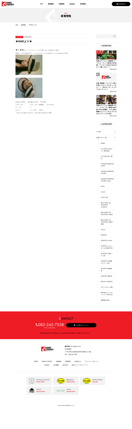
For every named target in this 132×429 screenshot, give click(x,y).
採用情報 (68, 382)
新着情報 (23, 25)
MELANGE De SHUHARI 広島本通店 (106, 239)
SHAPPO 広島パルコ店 (106, 274)
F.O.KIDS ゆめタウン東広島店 (106, 165)
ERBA (102, 158)
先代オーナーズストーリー (80, 385)
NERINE (103, 253)
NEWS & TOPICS (47, 382)
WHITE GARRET (106, 301)
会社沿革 (65, 385)
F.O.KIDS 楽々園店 (106, 172)
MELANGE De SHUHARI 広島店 (106, 230)
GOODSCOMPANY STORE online (106, 195)
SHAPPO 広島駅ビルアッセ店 (106, 282)
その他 (98, 146)
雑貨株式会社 (104, 320)
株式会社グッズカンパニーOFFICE (106, 314)
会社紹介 (47, 385)
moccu (102, 247)
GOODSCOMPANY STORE (106, 187)
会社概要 (56, 385)
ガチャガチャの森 (106, 307)
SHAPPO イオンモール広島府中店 (106, 266)
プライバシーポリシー (91, 382)
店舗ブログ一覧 (101, 152)
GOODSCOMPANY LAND (106, 179)
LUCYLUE (103, 213)
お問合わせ (77, 382)
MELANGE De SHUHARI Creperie (105, 221)
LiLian (102, 208)
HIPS (102, 202)
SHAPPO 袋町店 (105, 295)
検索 (115, 36)
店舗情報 (58, 382)
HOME (36, 382)
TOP (16, 25)
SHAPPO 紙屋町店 (106, 289)
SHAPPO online (105, 259)
